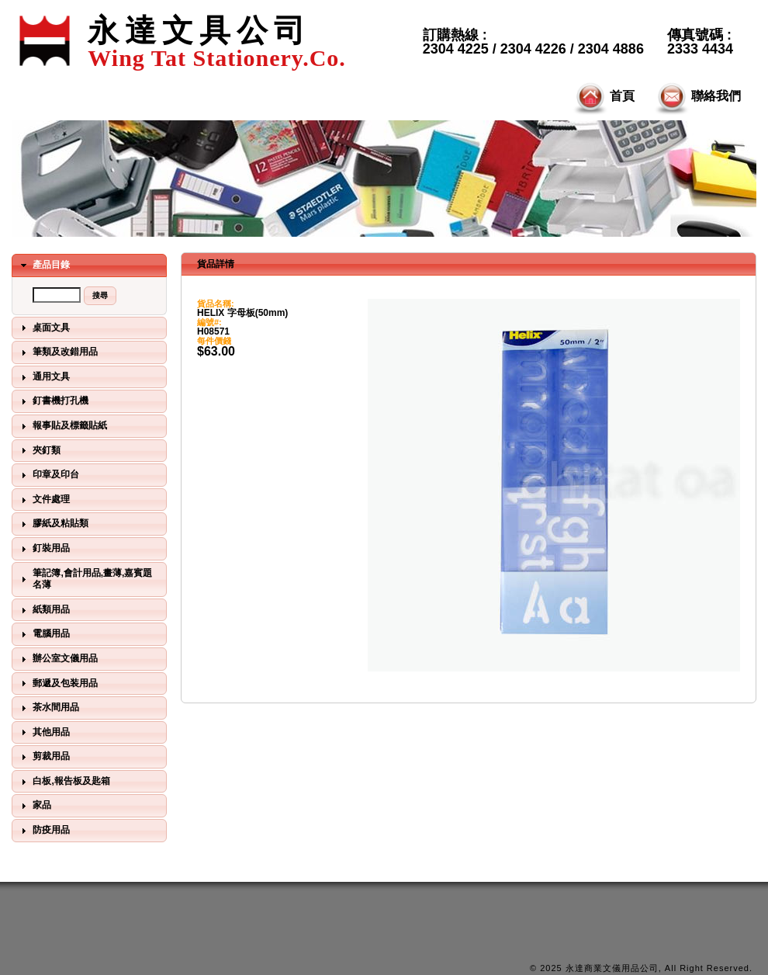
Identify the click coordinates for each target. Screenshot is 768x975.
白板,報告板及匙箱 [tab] (63, 781)
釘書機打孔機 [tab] (52, 401)
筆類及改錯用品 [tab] (57, 352)
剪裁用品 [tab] (43, 757)
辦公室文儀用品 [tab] (57, 659)
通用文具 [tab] (43, 377)
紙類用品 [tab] (43, 610)
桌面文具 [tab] (43, 327)
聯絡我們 (696, 97)
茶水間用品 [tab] (48, 708)
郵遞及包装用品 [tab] (57, 683)
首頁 (603, 97)
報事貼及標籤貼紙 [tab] (62, 426)
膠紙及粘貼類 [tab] (52, 524)
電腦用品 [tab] (43, 634)
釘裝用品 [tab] (43, 549)
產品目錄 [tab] (43, 265)
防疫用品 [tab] (43, 830)
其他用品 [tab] (43, 732)
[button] (100, 295)
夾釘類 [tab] (39, 450)
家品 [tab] (34, 806)
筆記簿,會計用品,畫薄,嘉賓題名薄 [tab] (84, 579)
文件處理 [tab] (43, 500)
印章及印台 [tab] (48, 475)
